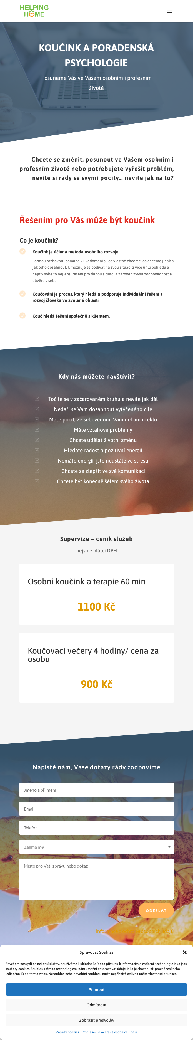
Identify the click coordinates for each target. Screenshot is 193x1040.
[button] (184, 952)
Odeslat (156, 922)
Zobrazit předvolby (96, 1020)
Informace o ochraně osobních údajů (135, 931)
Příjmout (96, 989)
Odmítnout (96, 1004)
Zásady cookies (67, 1032)
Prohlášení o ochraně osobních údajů (109, 1032)
